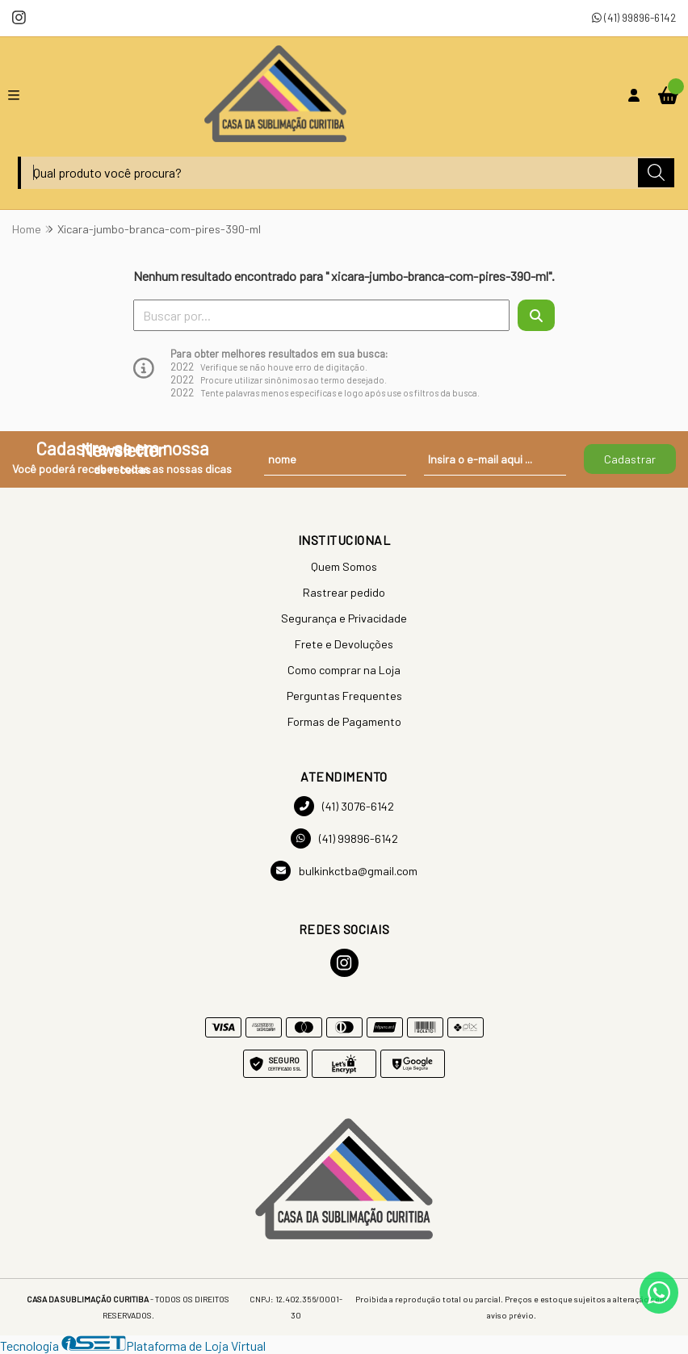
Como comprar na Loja (344, 670)
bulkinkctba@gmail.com (344, 871)
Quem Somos (344, 566)
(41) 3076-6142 (344, 806)
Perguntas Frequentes (344, 695)
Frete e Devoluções (344, 644)
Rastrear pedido (344, 592)
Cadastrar (630, 459)
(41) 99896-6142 (634, 17)
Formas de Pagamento (344, 721)
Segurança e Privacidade (344, 618)
